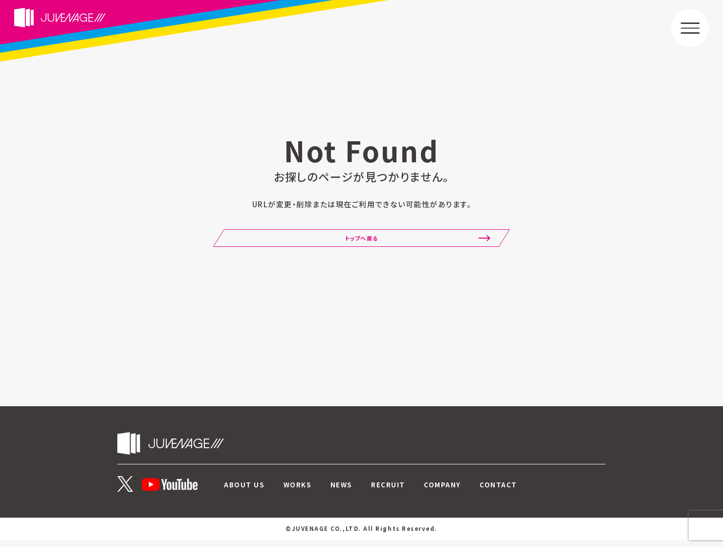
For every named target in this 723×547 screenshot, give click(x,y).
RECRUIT (389, 492)
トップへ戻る (361, 244)
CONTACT (499, 492)
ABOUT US (244, 492)
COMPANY (442, 492)
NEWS (341, 492)
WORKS (298, 492)
